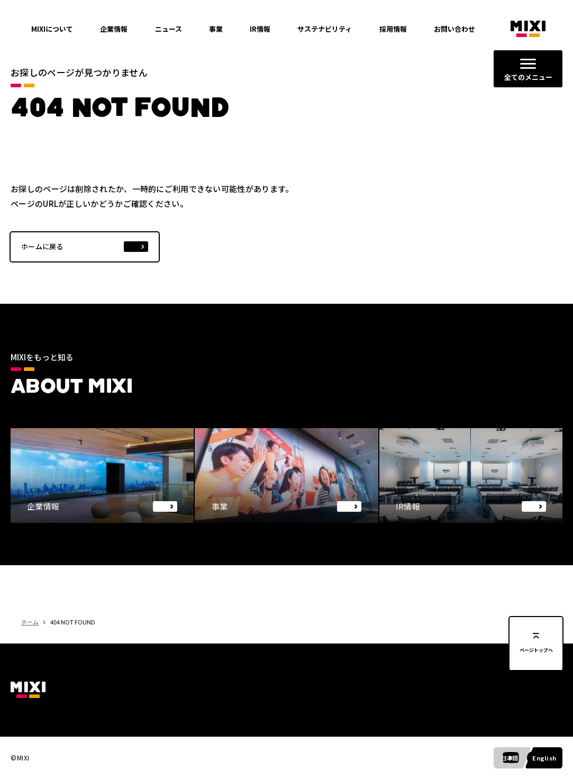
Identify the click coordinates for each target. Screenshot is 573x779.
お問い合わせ (454, 29)
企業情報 (114, 29)
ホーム (30, 641)
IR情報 (260, 29)
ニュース (168, 29)
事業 (216, 29)
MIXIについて (52, 29)
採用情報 (393, 29)
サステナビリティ (324, 29)
